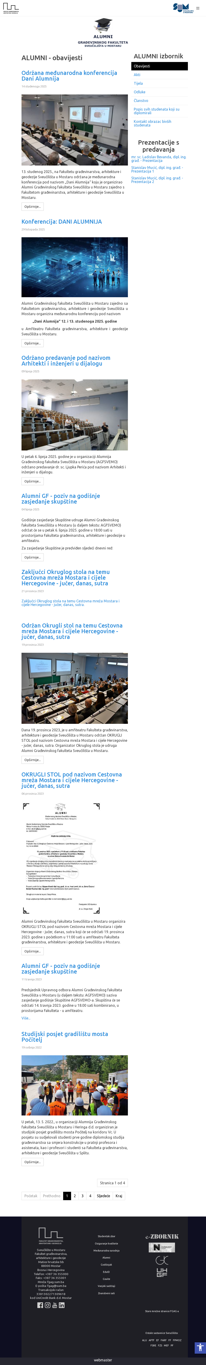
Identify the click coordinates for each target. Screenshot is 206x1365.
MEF (166, 1345)
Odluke (139, 92)
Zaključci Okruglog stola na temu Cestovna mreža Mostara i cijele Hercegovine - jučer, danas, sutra (66, 577)
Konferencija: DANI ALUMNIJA (62, 222)
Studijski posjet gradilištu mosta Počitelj (65, 1037)
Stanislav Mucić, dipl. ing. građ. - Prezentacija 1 (157, 169)
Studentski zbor (106, 1236)
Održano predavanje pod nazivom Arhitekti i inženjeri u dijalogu (66, 360)
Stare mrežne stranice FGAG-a (162, 1311)
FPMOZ (177, 1340)
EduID (106, 1272)
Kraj (119, 1196)
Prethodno (51, 1196)
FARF (164, 1340)
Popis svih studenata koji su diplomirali (157, 111)
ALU (144, 1340)
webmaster (103, 1360)
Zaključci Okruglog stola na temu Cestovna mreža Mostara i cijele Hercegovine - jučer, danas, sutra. (71, 602)
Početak (30, 1196)
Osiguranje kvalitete (106, 1243)
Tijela (138, 83)
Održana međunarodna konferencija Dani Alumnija (69, 76)
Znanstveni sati (106, 1293)
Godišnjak (106, 1265)
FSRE (153, 1345)
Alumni (106, 1257)
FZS (160, 1345)
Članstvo (141, 101)
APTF (151, 1340)
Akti (137, 75)
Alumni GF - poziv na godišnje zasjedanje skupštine (61, 498)
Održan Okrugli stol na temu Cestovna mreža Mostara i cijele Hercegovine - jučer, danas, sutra (72, 631)
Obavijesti (142, 66)
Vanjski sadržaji (106, 1286)
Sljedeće (103, 1196)
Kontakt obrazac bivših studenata (152, 123)
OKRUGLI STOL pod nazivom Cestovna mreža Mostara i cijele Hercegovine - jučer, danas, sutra (72, 780)
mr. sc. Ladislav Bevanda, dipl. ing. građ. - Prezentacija (158, 158)
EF (157, 1340)
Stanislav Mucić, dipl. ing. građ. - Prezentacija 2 (157, 179)
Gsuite (106, 1279)
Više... (26, 1018)
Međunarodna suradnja (106, 1250)
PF (172, 1345)
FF (169, 1340)
